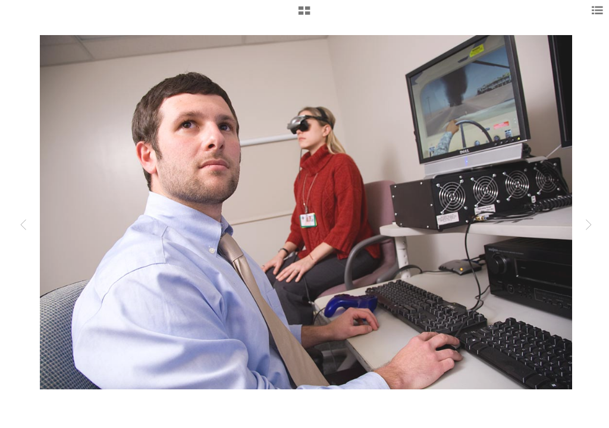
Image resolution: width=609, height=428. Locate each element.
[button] (304, 15)
